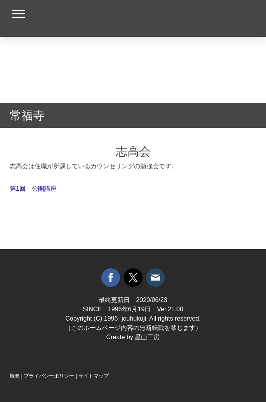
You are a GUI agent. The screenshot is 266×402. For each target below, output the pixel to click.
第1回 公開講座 (33, 188)
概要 (15, 376)
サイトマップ (93, 376)
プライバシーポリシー (49, 376)
